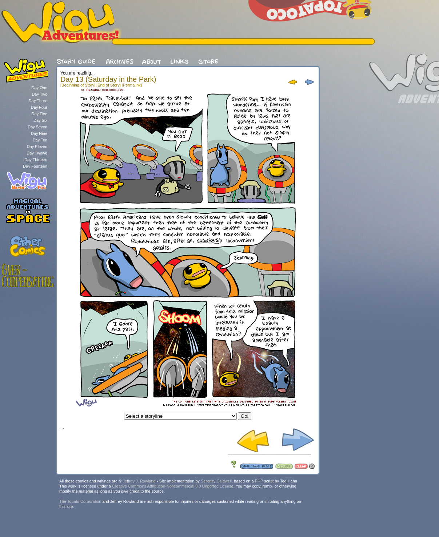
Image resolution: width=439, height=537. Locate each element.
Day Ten (40, 140)
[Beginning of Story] (77, 85)
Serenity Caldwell (216, 481)
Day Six (40, 120)
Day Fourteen (35, 166)
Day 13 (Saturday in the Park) (108, 79)
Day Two (39, 94)
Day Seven (37, 127)
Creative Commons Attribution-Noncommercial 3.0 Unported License (173, 486)
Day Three (38, 101)
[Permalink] (132, 85)
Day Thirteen (35, 159)
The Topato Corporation (80, 501)
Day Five (39, 114)
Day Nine (39, 133)
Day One (39, 87)
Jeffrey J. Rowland (139, 481)
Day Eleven (37, 146)
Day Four (39, 107)
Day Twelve (37, 153)
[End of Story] (108, 85)
